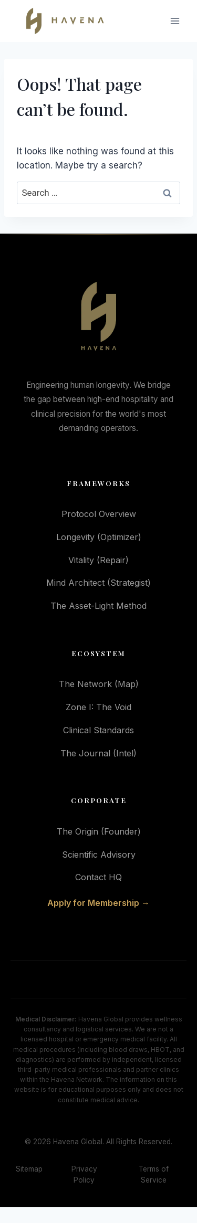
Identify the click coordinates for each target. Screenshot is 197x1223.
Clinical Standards (98, 730)
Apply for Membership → (98, 903)
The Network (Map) (99, 684)
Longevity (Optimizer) (98, 537)
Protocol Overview (98, 514)
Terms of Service (154, 1175)
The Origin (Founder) (99, 831)
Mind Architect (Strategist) (98, 582)
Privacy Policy (84, 1175)
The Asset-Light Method (98, 605)
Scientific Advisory (99, 854)
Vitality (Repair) (98, 560)
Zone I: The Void (98, 707)
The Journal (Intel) (98, 753)
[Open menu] (174, 21)
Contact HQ (98, 877)
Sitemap (29, 1169)
